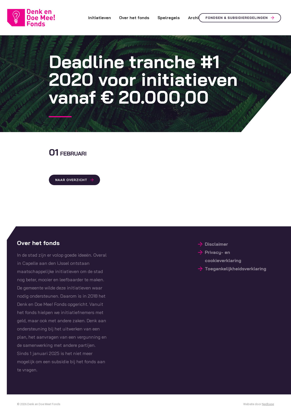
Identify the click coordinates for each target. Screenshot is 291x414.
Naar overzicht (71, 180)
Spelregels (169, 17)
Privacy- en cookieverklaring (223, 256)
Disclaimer (216, 244)
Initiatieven (99, 17)
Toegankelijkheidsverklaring (235, 268)
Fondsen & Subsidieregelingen (237, 18)
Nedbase (268, 404)
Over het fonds (134, 17)
